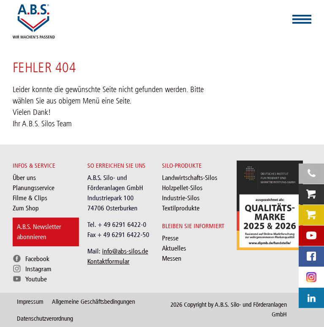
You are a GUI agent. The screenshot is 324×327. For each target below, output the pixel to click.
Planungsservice (33, 188)
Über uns (24, 178)
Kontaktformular (108, 261)
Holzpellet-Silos (182, 188)
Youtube (36, 279)
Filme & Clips (30, 198)
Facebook (37, 259)
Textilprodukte (181, 208)
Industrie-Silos (181, 198)
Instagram (38, 269)
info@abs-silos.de (125, 251)
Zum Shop (26, 208)
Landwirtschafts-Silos (189, 178)
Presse (170, 238)
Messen (171, 258)
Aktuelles (174, 248)
